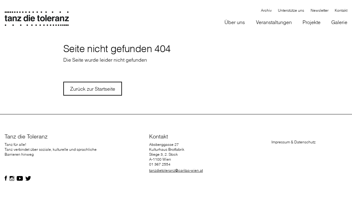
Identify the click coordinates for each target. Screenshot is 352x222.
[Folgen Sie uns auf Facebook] (6, 178)
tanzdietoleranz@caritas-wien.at (176, 170)
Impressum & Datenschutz (293, 142)
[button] (234, 23)
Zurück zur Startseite (92, 89)
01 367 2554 (159, 164)
